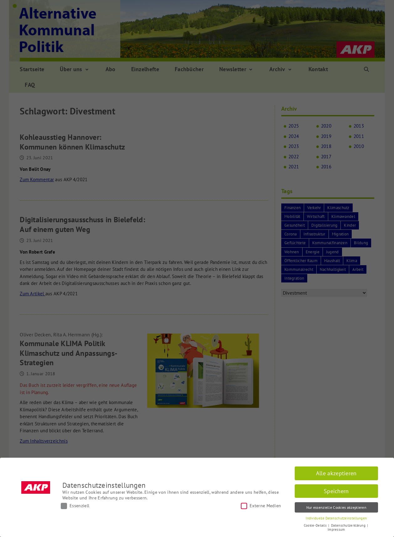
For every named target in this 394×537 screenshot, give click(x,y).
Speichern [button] (336, 491)
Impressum (336, 529)
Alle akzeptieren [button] (336, 473)
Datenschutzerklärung (348, 525)
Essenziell (75, 506)
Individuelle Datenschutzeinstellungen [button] (336, 518)
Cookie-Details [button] (316, 525)
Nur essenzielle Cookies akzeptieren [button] (336, 507)
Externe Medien (261, 506)
